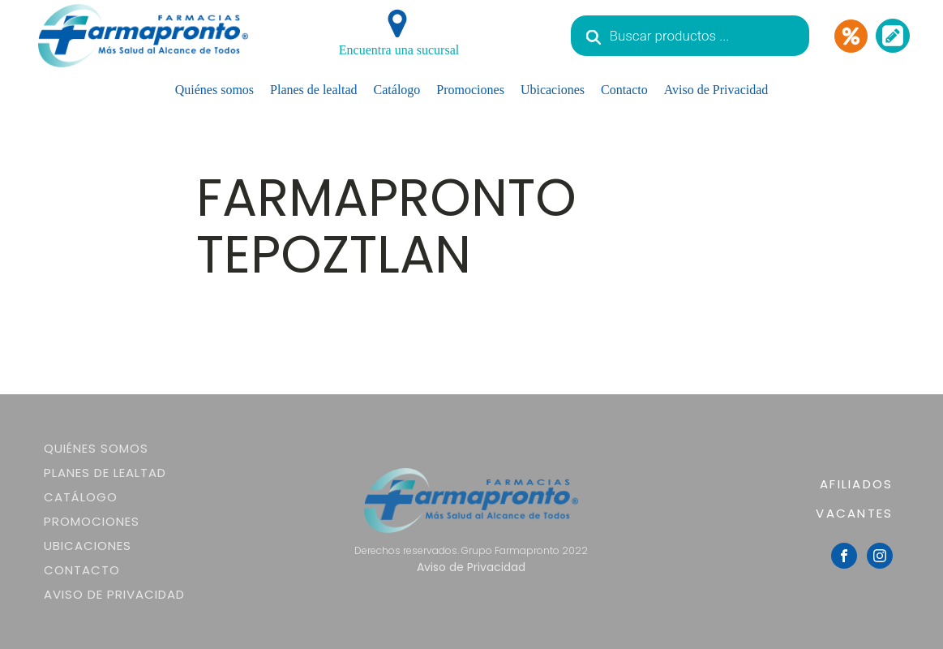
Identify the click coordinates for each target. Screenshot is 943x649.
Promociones (470, 90)
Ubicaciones (553, 90)
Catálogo (397, 90)
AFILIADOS (856, 483)
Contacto (624, 90)
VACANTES (854, 513)
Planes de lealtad (314, 90)
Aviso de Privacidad (716, 90)
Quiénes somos (214, 90)
